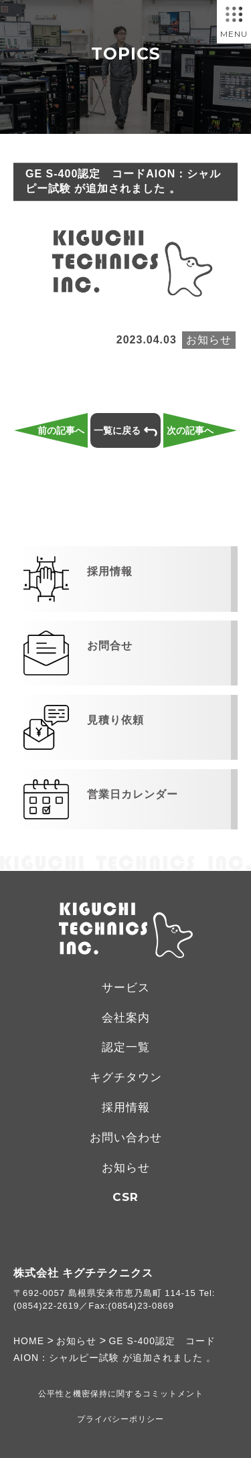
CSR (125, 1197)
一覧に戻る (125, 430)
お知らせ (126, 1167)
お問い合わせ (126, 1137)
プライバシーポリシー (120, 1419)
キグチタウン (126, 1077)
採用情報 (126, 1107)
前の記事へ (60, 430)
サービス (126, 987)
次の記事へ (190, 430)
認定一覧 (126, 1047)
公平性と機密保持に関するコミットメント (120, 1393)
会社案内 (126, 1017)
